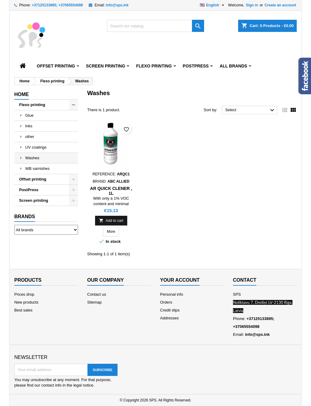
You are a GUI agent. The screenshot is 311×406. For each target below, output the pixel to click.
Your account (180, 280)
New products (26, 302)
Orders (166, 302)
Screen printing (105, 66)
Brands (24, 216)
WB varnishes (37, 168)
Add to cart (111, 220)
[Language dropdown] (213, 5)
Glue (29, 115)
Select (250, 110)
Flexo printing (154, 66)
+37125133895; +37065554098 (57, 5)
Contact (244, 280)
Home (21, 94)
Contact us (96, 294)
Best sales (23, 310)
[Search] (155, 26)
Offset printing (56, 66)
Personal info (171, 294)
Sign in (252, 5)
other (29, 136)
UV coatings (35, 147)
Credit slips (169, 310)
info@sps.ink (117, 5)
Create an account (280, 5)
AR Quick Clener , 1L (111, 191)
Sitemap (94, 302)
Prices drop (24, 294)
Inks (28, 126)
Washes (32, 158)
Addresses (169, 318)
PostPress (196, 66)
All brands (233, 66)
